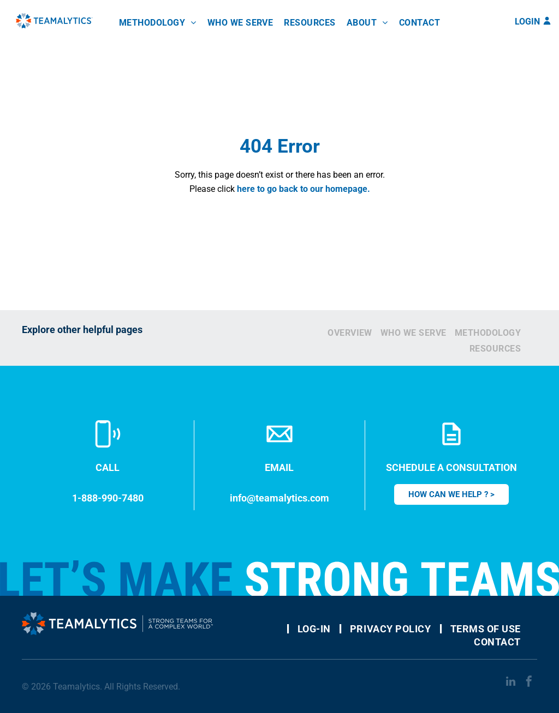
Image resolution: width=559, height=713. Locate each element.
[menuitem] (158, 22)
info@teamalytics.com (279, 498)
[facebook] (529, 682)
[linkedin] (510, 682)
